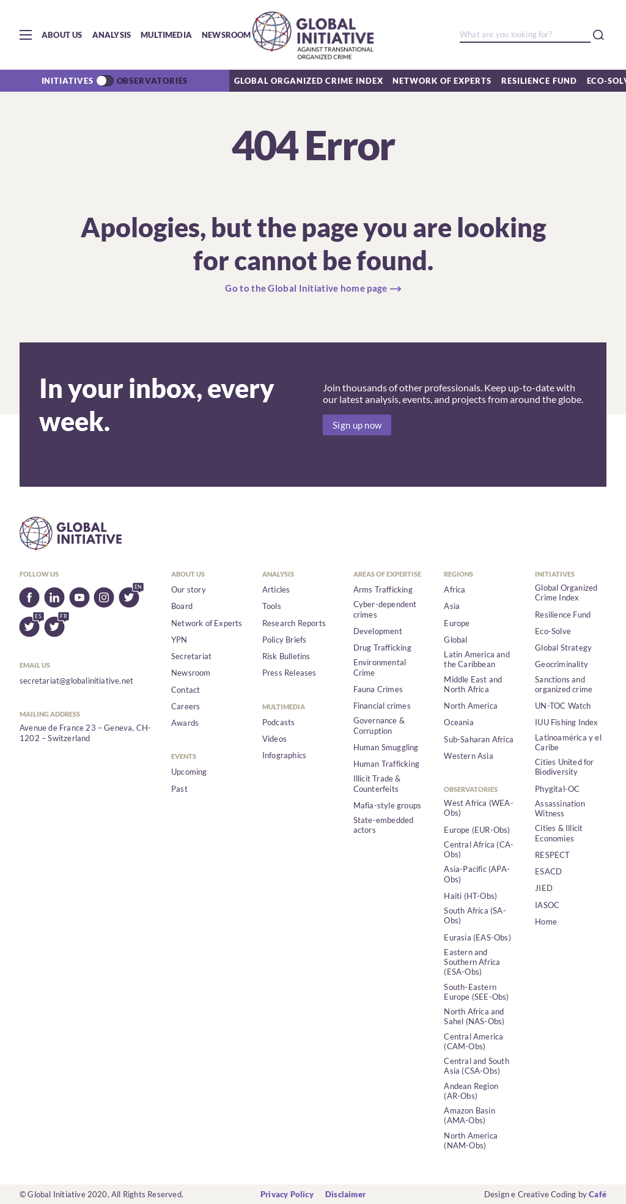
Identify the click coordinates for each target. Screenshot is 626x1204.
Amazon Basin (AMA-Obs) (469, 1115)
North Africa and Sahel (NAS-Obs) (474, 1016)
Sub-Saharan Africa (479, 739)
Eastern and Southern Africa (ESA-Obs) (472, 962)
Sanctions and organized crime (563, 684)
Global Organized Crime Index (308, 81)
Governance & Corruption (379, 725)
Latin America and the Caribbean (476, 659)
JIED (544, 888)
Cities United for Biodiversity (564, 767)
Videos (274, 739)
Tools (271, 606)
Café (597, 1194)
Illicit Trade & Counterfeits (377, 783)
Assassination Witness (560, 808)
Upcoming (189, 772)
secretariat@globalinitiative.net (76, 680)
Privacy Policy (287, 1194)
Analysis (111, 35)
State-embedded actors (383, 825)
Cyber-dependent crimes (385, 609)
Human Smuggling (386, 747)
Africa (454, 589)
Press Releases (289, 673)
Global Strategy (563, 647)
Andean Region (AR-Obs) (471, 1091)
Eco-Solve (553, 631)
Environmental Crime (380, 667)
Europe (457, 623)
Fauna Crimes (378, 689)
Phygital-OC (557, 789)
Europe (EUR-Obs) (477, 830)
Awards (185, 723)
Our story (188, 589)
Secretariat (191, 656)
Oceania (458, 722)
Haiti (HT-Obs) (470, 896)
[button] (26, 35)
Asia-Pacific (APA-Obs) (477, 874)
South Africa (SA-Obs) (475, 915)
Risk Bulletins (286, 656)
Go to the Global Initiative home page (306, 288)
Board (182, 606)
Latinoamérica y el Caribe (568, 742)
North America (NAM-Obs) (471, 1140)
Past (179, 789)
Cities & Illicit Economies (559, 833)
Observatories (152, 81)
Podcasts (278, 722)
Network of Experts (441, 81)
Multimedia (166, 35)
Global (455, 639)
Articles (276, 589)
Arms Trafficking (383, 589)
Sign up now (357, 424)
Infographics (284, 755)
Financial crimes (382, 706)
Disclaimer (345, 1194)
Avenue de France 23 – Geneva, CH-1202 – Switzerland (85, 732)
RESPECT (552, 855)
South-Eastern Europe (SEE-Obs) (476, 992)
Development (377, 631)
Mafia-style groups (387, 805)
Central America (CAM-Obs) (473, 1041)
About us (62, 35)
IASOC (547, 905)
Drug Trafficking (382, 647)
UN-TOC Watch (563, 706)
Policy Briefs (284, 639)
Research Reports (294, 623)
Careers (185, 706)
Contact (185, 690)
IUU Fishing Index (566, 722)
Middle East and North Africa (473, 684)
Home (546, 921)
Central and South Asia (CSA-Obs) (476, 1066)
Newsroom (226, 35)
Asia (452, 606)
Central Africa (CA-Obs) (479, 849)
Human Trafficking (386, 764)
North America (471, 706)
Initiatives (68, 81)
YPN (179, 639)
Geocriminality (561, 664)
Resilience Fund (539, 81)
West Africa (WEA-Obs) (478, 808)
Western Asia (468, 756)
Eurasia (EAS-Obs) (477, 937)
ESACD (548, 871)
